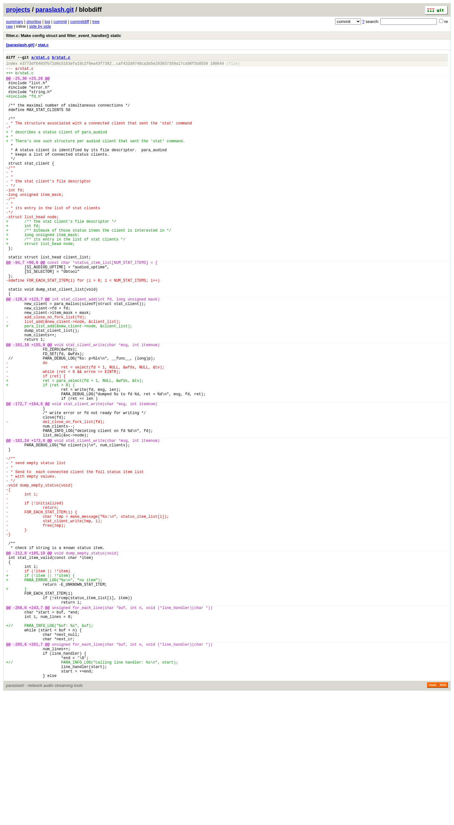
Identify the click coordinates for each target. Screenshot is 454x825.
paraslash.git (54, 9)
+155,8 (38, 406)
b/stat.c (61, 58)
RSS (443, 816)
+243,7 (36, 724)
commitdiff (79, 21)
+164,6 (36, 477)
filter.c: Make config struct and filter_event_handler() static (63, 35)
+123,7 (36, 350)
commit (60, 21)
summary (14, 21)
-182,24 (21, 521)
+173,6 (38, 521)
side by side (40, 26)
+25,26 (36, 83)
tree (95, 21)
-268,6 (20, 724)
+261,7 (36, 768)
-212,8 (20, 658)
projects (18, 9)
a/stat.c (40, 58)
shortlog (33, 21)
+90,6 (32, 306)
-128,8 (20, 350)
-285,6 (20, 768)
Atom (432, 816)
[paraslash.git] (20, 44)
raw (9, 26)
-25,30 (20, 83)
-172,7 (20, 477)
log (47, 21)
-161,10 (21, 406)
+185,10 (37, 658)
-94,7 (19, 306)
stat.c (43, 44)
